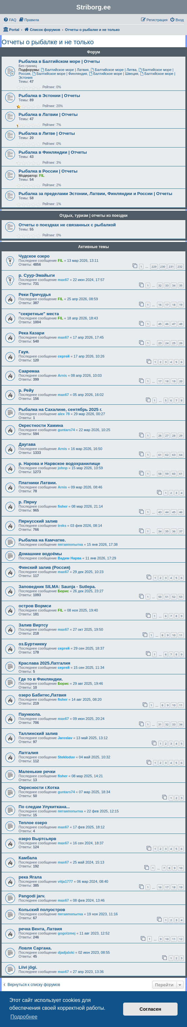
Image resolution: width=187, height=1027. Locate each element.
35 (180, 285)
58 (160, 473)
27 (166, 435)
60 (173, 473)
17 (166, 304)
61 (160, 455)
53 (180, 597)
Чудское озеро (34, 256)
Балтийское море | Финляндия (59, 74)
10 (173, 635)
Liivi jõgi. (28, 967)
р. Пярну (28, 501)
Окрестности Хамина (41, 425)
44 (166, 512)
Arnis (62, 375)
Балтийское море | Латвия (65, 70)
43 (160, 512)
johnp (62, 468)
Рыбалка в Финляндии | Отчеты (53, 152)
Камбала (28, 857)
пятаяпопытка (70, 544)
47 (173, 324)
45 (160, 324)
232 (180, 266)
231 (171, 266)
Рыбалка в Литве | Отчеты (47, 133)
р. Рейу (26, 390)
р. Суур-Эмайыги (37, 275)
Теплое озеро (33, 822)
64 (180, 455)
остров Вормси (35, 605)
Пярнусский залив (38, 521)
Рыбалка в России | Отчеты (48, 171)
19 (180, 304)
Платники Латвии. (38, 482)
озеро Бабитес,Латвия (42, 695)
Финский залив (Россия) (44, 567)
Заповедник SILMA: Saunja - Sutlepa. (57, 586)
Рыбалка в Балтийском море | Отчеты (59, 61)
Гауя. (24, 351)
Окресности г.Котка (39, 787)
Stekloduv (66, 757)
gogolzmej (66, 933)
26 (180, 343)
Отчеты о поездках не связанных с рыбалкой (67, 224)
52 (173, 597)
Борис (63, 591)
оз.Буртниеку (33, 643)
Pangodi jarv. (32, 895)
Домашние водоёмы (40, 553)
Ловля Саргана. (35, 948)
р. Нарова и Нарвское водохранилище (59, 463)
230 (162, 266)
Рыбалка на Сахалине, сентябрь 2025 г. (60, 409)
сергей (63, 356)
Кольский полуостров (42, 909)
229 (153, 266)
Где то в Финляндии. (41, 679)
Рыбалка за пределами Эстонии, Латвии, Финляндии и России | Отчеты (95, 193)
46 (166, 324)
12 (180, 939)
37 (180, 531)
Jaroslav (65, 738)
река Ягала (30, 877)
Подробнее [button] (23, 1017)
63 (173, 455)
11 (180, 635)
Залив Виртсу (33, 625)
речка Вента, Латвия (40, 928)
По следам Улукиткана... (44, 806)
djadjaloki (66, 952)
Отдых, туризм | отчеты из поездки (94, 215)
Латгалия (28, 752)
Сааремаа (29, 371)
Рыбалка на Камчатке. (42, 540)
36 (173, 531)
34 (173, 285)
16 (160, 304)
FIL (42, 175)
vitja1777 (65, 881)
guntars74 (66, 430)
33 (166, 285)
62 (166, 455)
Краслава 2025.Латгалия (44, 663)
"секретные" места (39, 313)
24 (166, 343)
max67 (63, 280)
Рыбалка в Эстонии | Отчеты (49, 95)
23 (160, 343)
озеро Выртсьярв (37, 838)
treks (62, 526)
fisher (62, 506)
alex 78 (64, 414)
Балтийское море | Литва (114, 70)
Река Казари (31, 333)
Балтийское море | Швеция (113, 74)
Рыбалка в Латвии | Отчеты (48, 114)
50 (160, 597)
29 (180, 435)
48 (180, 324)
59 (166, 473)
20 (180, 381)
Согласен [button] (150, 1009)
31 (160, 724)
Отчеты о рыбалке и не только (48, 42)
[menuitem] (9, 20)
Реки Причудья (35, 294)
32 (160, 285)
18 (173, 304)
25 (173, 343)
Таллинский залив (38, 733)
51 (166, 597)
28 (173, 435)
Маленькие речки (37, 771)
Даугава (27, 444)
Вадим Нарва (69, 558)
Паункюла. (30, 714)
